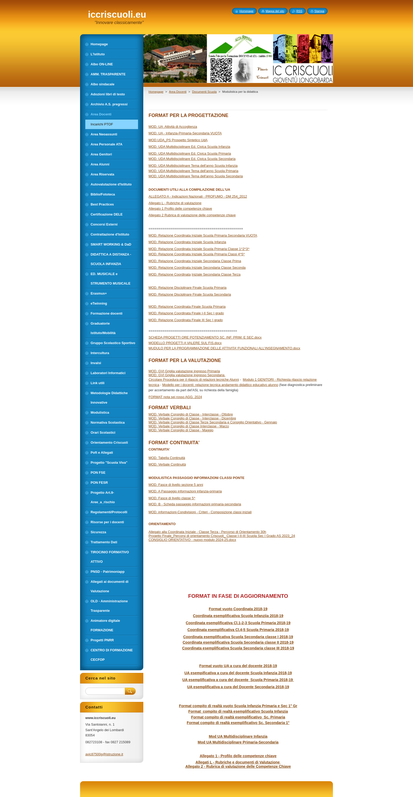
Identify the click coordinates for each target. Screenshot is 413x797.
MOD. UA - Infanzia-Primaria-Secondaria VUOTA (185, 133)
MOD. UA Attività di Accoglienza (173, 127)
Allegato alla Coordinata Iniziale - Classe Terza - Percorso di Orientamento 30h (207, 532)
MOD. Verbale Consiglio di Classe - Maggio (181, 430)
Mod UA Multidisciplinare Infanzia (238, 736)
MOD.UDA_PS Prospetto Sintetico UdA (178, 140)
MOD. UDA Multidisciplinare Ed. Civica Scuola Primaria (190, 153)
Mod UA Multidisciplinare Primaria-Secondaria (238, 742)
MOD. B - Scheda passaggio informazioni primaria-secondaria (195, 504)
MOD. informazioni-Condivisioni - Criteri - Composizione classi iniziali (200, 512)
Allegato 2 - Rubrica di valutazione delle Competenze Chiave (238, 766)
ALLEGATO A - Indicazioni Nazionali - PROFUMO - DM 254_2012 (198, 196)
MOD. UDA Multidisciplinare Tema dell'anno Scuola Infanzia (193, 166)
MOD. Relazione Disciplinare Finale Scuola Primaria (188, 288)
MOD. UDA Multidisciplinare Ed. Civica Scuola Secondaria (192, 159)
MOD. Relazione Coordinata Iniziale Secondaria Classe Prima (195, 261)
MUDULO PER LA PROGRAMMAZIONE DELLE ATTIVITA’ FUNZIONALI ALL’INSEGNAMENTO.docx (224, 348)
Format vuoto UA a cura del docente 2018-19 (238, 666)
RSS (299, 11)
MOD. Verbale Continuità (167, 464)
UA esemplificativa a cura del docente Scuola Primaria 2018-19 (238, 680)
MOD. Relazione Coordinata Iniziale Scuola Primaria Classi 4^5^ (197, 254)
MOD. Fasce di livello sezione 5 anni (176, 485)
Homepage (156, 91)
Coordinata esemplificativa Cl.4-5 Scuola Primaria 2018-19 (238, 630)
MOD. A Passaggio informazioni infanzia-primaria (185, 491)
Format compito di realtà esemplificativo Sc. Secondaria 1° (238, 723)
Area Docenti (177, 91)
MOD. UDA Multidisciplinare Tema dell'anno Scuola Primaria (193, 171)
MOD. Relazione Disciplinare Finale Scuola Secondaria (190, 294)
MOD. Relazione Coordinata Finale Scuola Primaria (187, 307)
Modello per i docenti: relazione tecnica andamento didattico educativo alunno (220, 385)
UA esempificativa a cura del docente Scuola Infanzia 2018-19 (238, 673)
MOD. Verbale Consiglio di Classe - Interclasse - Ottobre (191, 414)
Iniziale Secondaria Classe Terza (216, 274)
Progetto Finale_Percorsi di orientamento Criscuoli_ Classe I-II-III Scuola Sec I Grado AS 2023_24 (222, 536)
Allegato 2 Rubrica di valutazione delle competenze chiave (192, 215)
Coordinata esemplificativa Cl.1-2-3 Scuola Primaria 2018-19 (238, 623)
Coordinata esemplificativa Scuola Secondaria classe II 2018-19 (238, 642)
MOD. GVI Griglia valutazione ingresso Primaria (184, 371)
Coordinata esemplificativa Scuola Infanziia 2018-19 (238, 616)
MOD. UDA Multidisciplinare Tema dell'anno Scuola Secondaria (196, 176)
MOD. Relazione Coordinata (170, 274)
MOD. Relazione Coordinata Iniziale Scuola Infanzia (187, 242)
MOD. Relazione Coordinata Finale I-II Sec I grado (186, 313)
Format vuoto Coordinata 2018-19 (238, 609)
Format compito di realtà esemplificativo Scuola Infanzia (238, 711)
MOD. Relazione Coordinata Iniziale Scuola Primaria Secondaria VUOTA (203, 235)
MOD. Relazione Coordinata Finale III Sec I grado (186, 320)
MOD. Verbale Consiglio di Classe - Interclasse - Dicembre (192, 418)
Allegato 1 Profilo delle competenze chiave (180, 209)
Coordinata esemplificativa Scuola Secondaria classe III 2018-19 (238, 648)
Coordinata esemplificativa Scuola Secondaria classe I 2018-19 (238, 637)
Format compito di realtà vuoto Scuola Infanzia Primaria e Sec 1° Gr (238, 706)
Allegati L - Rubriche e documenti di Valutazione (238, 762)
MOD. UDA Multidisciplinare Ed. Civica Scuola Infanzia (189, 147)
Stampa (319, 11)
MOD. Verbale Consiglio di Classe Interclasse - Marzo (189, 426)
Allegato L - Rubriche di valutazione (175, 203)
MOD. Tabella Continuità (167, 458)
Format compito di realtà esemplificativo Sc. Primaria (238, 717)
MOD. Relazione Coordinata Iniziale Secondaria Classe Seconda (197, 268)
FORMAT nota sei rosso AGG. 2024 (175, 397)
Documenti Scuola (204, 91)
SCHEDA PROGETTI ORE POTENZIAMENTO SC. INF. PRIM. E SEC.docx (205, 337)
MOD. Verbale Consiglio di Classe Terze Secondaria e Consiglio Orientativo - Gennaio (213, 422)
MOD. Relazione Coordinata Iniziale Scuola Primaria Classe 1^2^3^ (199, 249)
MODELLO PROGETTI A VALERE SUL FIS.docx (185, 343)
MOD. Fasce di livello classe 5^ (172, 498)
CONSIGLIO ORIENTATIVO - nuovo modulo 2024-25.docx (192, 540)
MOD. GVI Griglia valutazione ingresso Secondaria (187, 375)
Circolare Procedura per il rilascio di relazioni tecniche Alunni (194, 380)
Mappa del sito (275, 11)
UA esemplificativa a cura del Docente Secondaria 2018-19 (238, 687)
